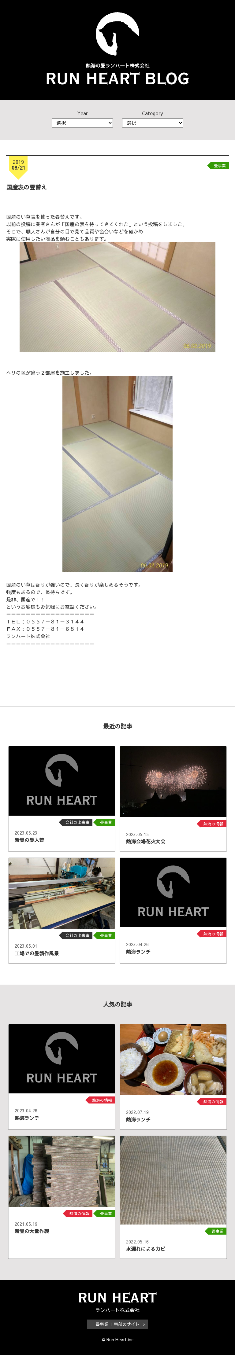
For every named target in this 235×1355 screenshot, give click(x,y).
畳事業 (220, 165)
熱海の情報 (213, 823)
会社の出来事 (77, 822)
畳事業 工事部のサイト (117, 1324)
